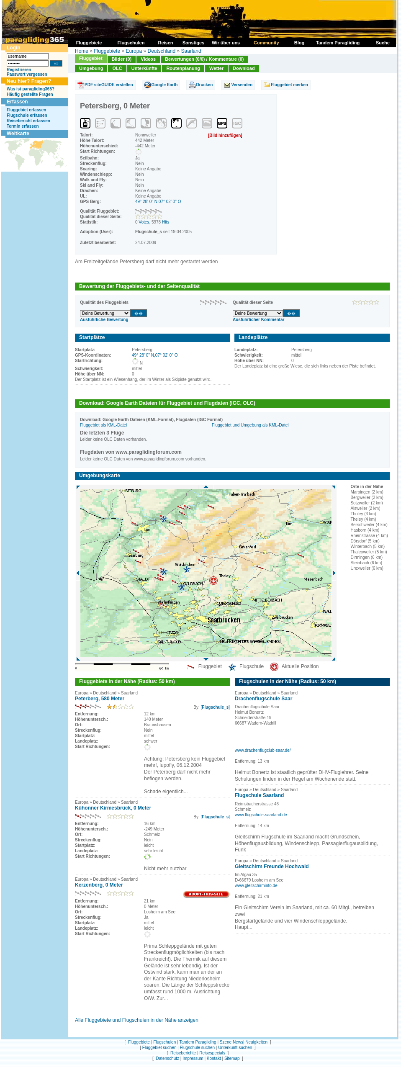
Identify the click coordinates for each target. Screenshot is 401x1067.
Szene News (231, 1042)
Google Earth (165, 84)
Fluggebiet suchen (159, 1047)
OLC (117, 68)
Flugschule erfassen (27, 115)
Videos (148, 59)
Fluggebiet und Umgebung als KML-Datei (250, 425)
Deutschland (161, 51)
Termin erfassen (23, 126)
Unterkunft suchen (235, 1047)
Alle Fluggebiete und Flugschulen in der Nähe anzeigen (136, 1020)
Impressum (193, 1058)
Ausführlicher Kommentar (258, 319)
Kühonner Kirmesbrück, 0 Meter (113, 808)
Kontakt (214, 1058)
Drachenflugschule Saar (263, 699)
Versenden (241, 84)
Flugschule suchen (197, 1047)
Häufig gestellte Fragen (30, 94)
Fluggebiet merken (289, 84)
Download (244, 68)
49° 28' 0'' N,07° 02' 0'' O (158, 201)
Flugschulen (164, 1042)
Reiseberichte (183, 1053)
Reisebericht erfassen (28, 120)
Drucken (204, 84)
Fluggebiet (91, 58)
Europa (134, 51)
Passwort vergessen (27, 74)
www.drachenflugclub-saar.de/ (262, 750)
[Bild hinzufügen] (225, 135)
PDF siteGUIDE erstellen (109, 84)
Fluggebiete (107, 51)
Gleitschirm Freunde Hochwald (272, 866)
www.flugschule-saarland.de (261, 814)
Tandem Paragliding (197, 1042)
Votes (144, 222)
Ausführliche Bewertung (104, 319)
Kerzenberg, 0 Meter (99, 885)
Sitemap (232, 1058)
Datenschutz (167, 1058)
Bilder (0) (122, 59)
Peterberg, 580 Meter (99, 699)
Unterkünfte (144, 68)
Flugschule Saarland (259, 795)
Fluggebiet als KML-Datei (103, 425)
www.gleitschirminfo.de (256, 885)
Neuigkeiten (256, 1042)
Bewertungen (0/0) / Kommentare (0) (204, 59)
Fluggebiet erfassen (26, 110)
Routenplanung (183, 68)
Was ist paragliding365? (30, 89)
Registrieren (19, 69)
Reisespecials (212, 1053)
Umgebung (91, 68)
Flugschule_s (215, 707)
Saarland (191, 51)
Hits (165, 222)
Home (81, 51)
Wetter (216, 68)
